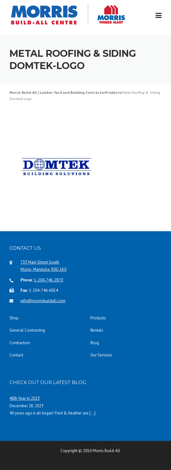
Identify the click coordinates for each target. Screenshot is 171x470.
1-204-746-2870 (48, 280)
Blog (94, 342)
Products (98, 318)
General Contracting (27, 330)
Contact (16, 355)
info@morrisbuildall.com (43, 300)
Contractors (19, 342)
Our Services (101, 355)
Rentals (96, 330)
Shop (14, 318)
